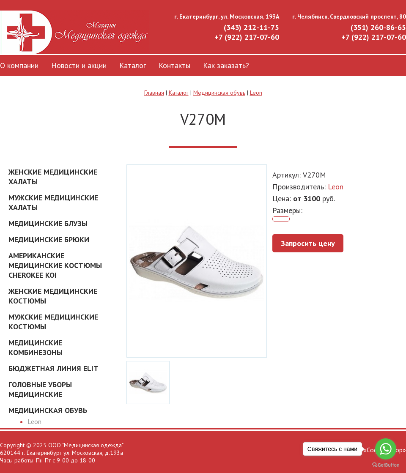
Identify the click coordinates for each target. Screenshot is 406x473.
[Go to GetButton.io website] (385, 464)
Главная (154, 92)
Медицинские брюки (48, 239)
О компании (19, 65)
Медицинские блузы (48, 223)
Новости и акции (79, 65)
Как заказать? (226, 65)
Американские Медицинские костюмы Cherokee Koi (55, 265)
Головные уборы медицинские (40, 389)
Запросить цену (308, 243)
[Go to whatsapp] (385, 448)
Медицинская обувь (219, 92)
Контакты (174, 65)
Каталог (132, 65)
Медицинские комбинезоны (35, 347)
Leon (256, 92)
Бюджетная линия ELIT (53, 368)
